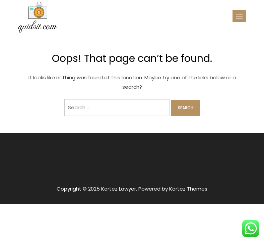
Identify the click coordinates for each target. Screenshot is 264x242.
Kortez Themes (188, 188)
